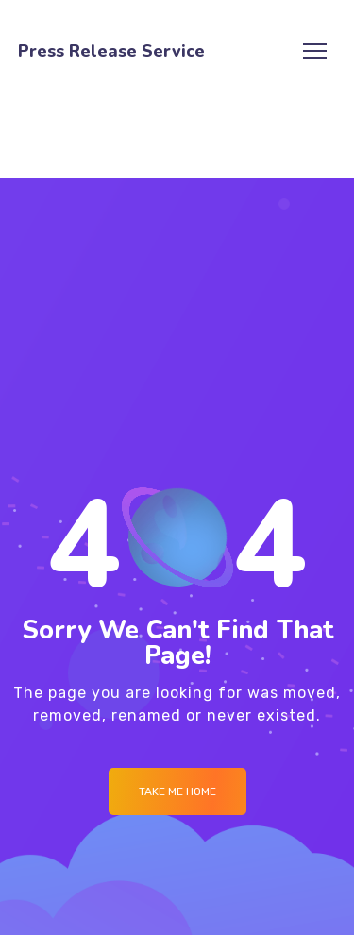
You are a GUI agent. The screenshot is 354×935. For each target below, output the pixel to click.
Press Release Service (111, 51)
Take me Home (177, 791)
